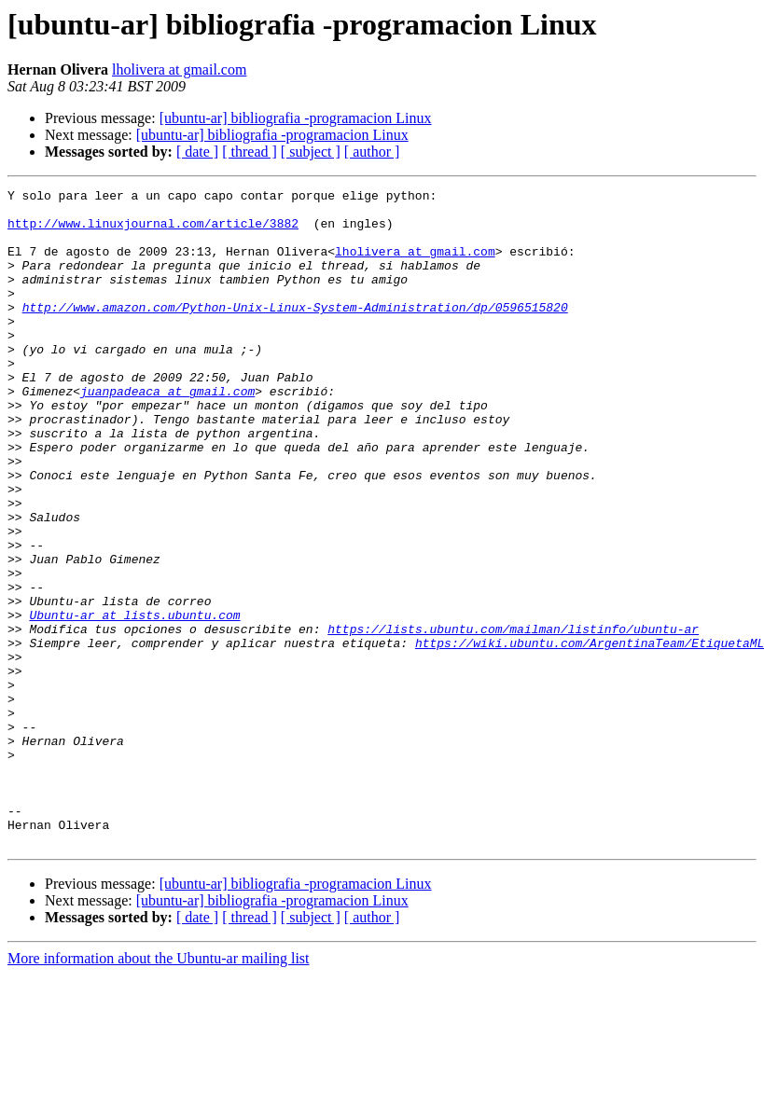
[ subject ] (310, 151)
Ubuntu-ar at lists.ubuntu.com (134, 701)
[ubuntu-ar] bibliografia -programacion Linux (296, 118)
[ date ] (197, 151)
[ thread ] (249, 151)
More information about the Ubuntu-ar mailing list (158, 1090)
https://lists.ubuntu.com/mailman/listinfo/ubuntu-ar (513, 718)
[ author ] (372, 151)
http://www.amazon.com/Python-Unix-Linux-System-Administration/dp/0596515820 (295, 332)
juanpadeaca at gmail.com (167, 432)
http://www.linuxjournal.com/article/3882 (153, 231)
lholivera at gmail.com (179, 69)
